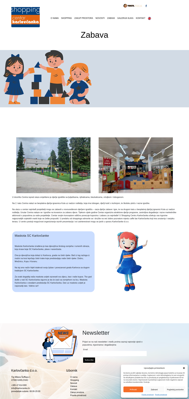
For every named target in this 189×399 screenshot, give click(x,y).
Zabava (111, 18)
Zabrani (154, 389)
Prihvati (133, 389)
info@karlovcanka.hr (20, 388)
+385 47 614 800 (19, 385)
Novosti (100, 18)
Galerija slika (125, 18)
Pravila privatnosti (148, 395)
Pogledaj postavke (175, 389)
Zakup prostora (83, 18)
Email (85, 349)
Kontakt (140, 18)
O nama (55, 18)
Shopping (66, 18)
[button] (184, 368)
